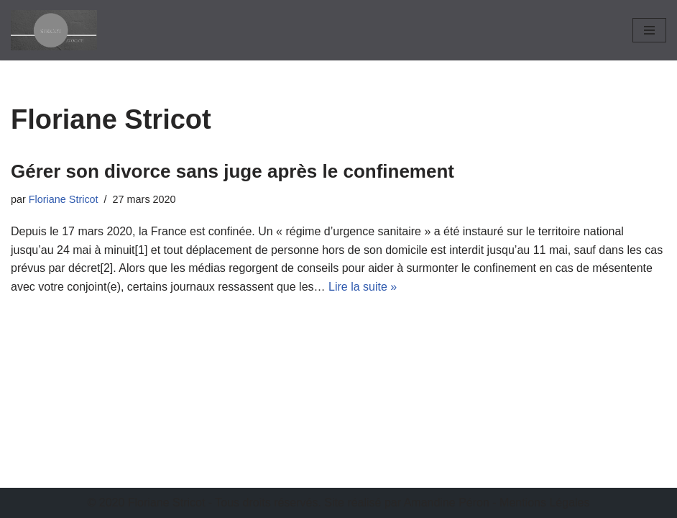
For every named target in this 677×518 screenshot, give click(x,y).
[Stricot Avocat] (54, 30)
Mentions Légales (544, 502)
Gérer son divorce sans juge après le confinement (232, 171)
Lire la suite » (362, 287)
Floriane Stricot (63, 199)
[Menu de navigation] (649, 30)
